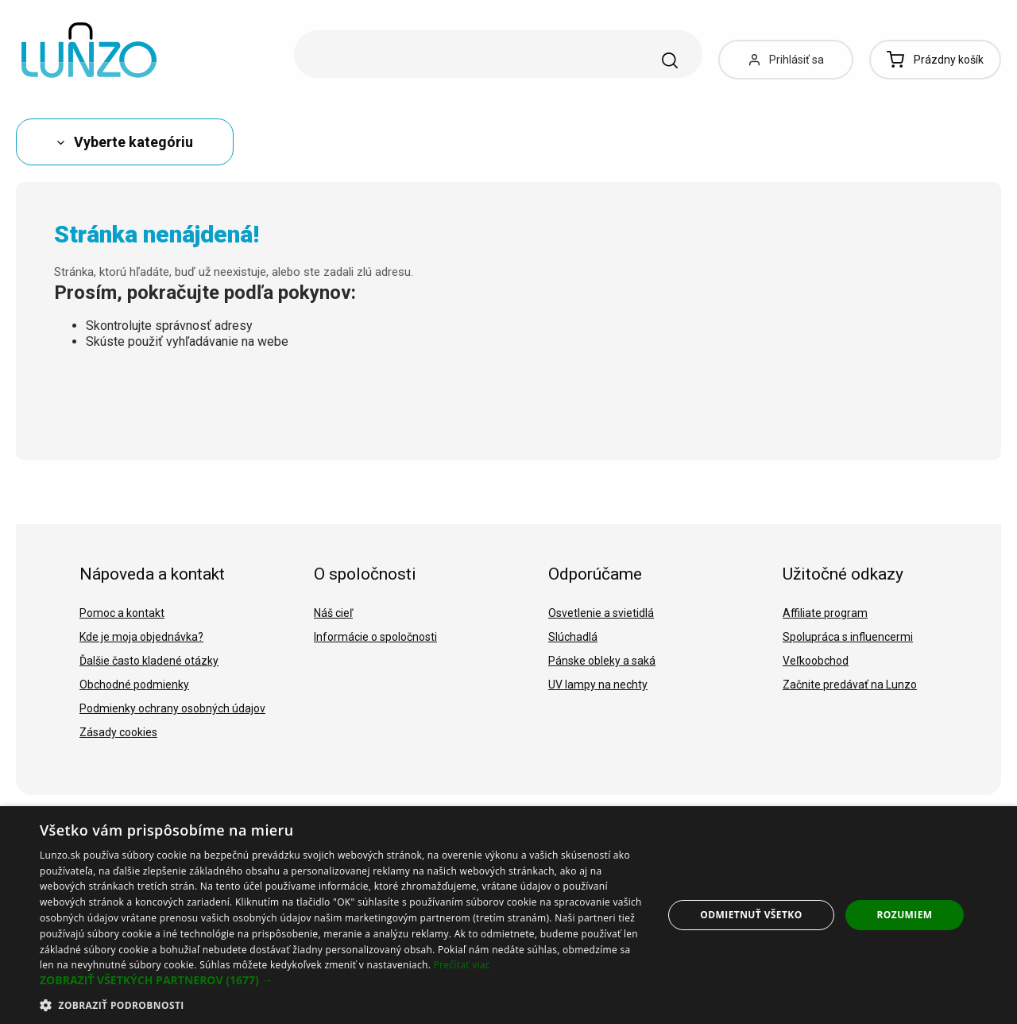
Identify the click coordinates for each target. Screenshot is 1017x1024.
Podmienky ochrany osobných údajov (172, 708)
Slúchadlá (572, 636)
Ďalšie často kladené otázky (148, 660)
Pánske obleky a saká (601, 660)
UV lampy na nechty (598, 684)
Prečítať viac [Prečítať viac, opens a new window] (462, 965)
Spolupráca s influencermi (848, 636)
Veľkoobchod (816, 660)
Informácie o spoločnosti (375, 636)
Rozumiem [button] (905, 914)
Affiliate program (825, 613)
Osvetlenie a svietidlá (601, 613)
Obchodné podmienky (134, 684)
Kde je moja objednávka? (141, 636)
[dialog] (508, 915)
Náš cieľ (333, 613)
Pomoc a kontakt (121, 613)
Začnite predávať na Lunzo (850, 684)
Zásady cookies (118, 732)
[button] (342, 980)
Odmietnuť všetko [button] (751, 914)
